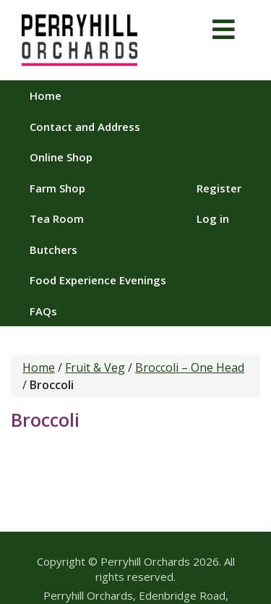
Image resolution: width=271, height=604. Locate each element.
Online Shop (61, 157)
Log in (213, 218)
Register (219, 188)
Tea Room (57, 218)
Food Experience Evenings (98, 280)
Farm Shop (57, 188)
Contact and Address (85, 126)
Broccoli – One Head (189, 367)
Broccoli (45, 419)
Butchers (53, 249)
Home (45, 95)
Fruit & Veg (95, 367)
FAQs (43, 311)
